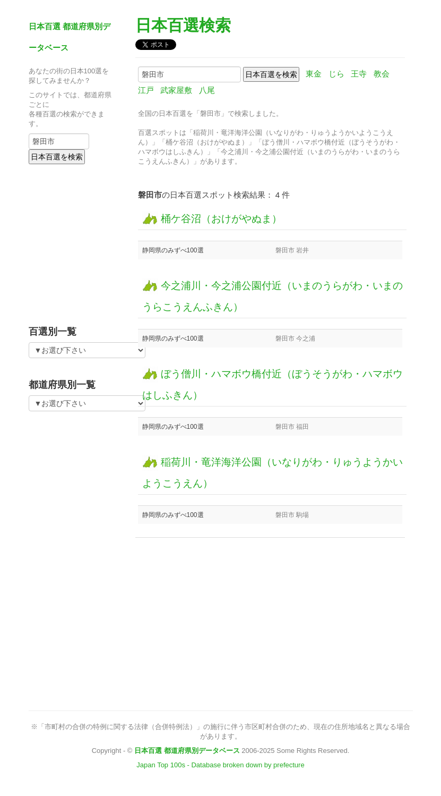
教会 (382, 73)
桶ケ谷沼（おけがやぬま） (212, 218)
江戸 (146, 90)
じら (336, 73)
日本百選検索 (183, 25)
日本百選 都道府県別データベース (187, 751)
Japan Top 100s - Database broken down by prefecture (220, 765)
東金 (314, 73)
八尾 (207, 90)
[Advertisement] (95, 241)
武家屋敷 (176, 90)
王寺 (359, 73)
